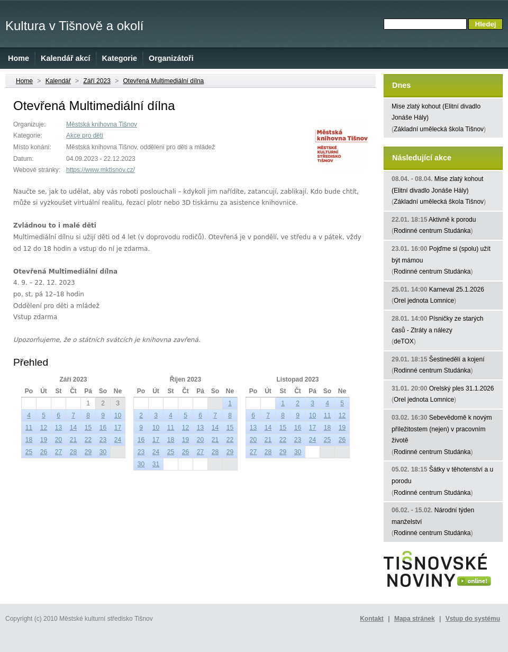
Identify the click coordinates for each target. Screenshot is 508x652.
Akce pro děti (84, 135)
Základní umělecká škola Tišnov (439, 129)
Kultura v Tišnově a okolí (74, 26)
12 (43, 427)
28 (73, 452)
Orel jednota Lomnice (424, 300)
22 (88, 439)
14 (73, 427)
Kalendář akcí (65, 58)
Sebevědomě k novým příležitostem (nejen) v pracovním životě (442, 429)
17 (117, 427)
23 (102, 439)
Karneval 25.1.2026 (456, 289)
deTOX (404, 341)
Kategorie (119, 58)
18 (28, 439)
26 (43, 452)
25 (28, 452)
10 (117, 415)
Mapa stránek (414, 618)
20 (58, 439)
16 (102, 427)
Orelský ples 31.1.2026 (461, 388)
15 (88, 427)
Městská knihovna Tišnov (101, 124)
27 (58, 452)
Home (18, 58)
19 (43, 439)
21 (73, 439)
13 (58, 427)
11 (28, 427)
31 (155, 464)
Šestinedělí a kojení (457, 359)
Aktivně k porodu (452, 219)
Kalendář (58, 81)
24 (117, 439)
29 (88, 452)
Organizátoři (171, 58)
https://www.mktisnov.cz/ (100, 170)
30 (102, 452)
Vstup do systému (473, 618)
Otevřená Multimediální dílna (163, 81)
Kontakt (372, 618)
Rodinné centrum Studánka (432, 230)
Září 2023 (96, 81)
